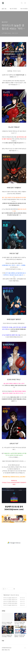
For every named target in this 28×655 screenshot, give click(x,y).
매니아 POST (7, 595)
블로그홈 (4, 8)
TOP (25, 648)
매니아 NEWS (24, 8)
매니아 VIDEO (13, 8)
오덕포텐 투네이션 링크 (6, 647)
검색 (22, 3)
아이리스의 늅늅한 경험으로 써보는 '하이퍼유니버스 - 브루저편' (10, 606)
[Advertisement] (14, 542)
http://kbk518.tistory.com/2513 (16, 476)
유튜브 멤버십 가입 (6, 650)
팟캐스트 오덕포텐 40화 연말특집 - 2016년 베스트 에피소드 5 (10, 604)
